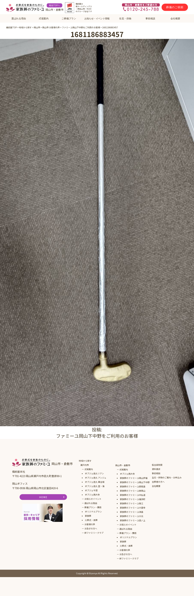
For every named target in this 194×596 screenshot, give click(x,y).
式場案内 (43, 18)
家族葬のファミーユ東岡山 (132, 490)
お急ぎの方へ (90, 528)
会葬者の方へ (158, 481)
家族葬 (88, 515)
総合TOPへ (54, 5)
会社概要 (175, 18)
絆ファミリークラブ (94, 532)
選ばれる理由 (18, 18)
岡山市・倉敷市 (122, 465)
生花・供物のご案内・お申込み (167, 477)
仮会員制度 (157, 464)
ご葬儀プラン (69, 18)
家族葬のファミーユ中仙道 (132, 494)
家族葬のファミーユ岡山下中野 (135, 482)
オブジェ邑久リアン (94, 473)
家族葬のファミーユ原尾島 (132, 486)
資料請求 (156, 469)
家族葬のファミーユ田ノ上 (132, 520)
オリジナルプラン (93, 511)
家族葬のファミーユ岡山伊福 (133, 477)
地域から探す (85, 460)
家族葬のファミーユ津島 (131, 511)
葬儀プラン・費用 (92, 507)
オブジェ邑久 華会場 (94, 481)
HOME (43, 497)
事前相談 (150, 18)
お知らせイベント (92, 498)
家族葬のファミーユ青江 (131, 503)
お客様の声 (89, 524)
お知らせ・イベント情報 (96, 18)
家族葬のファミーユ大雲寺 (132, 507)
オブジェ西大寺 (92, 494)
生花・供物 (125, 18)
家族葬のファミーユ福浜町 (132, 499)
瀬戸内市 (84, 464)
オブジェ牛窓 (91, 490)
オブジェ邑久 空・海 (94, 486)
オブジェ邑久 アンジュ (95, 477)
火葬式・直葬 (91, 520)
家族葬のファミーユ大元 (131, 516)
